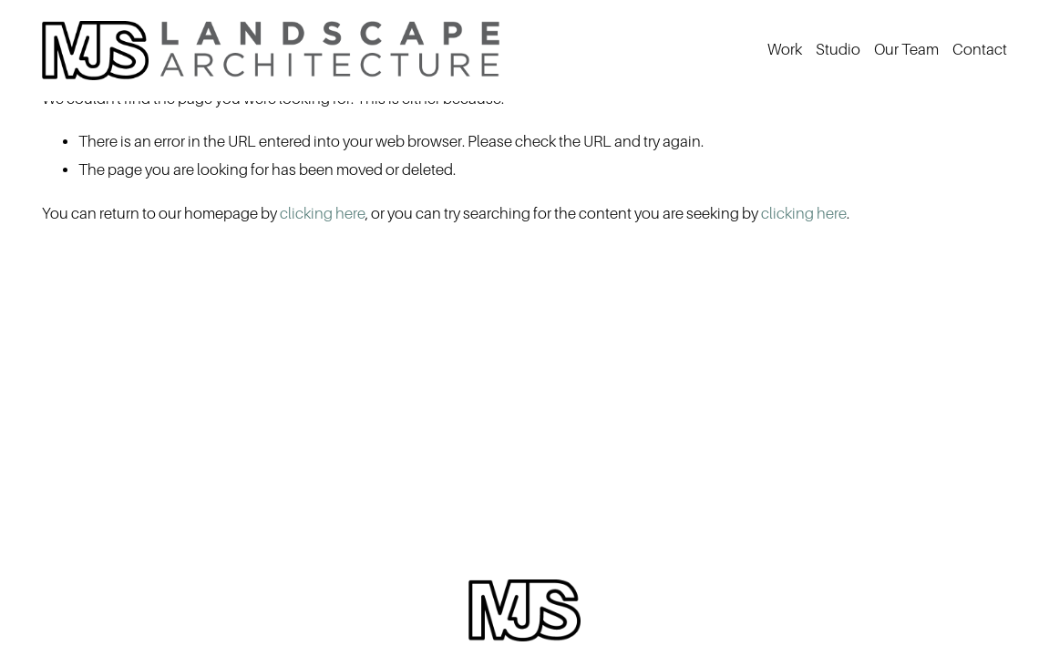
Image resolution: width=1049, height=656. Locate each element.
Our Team (906, 49)
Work (784, 49)
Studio (838, 49)
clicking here (322, 213)
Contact (979, 49)
